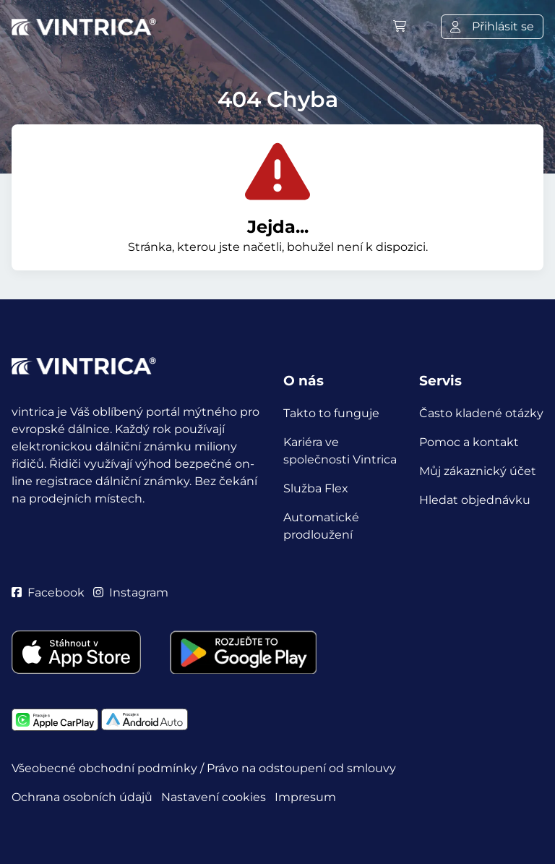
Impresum (305, 797)
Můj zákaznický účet (477, 471)
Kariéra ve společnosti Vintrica (340, 450)
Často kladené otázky (481, 413)
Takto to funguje (331, 413)
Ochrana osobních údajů (82, 797)
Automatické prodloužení (321, 526)
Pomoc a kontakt (469, 442)
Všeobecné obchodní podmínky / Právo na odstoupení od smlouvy (204, 768)
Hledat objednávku (474, 500)
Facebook (48, 592)
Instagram (130, 592)
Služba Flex (315, 488)
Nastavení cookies (213, 797)
